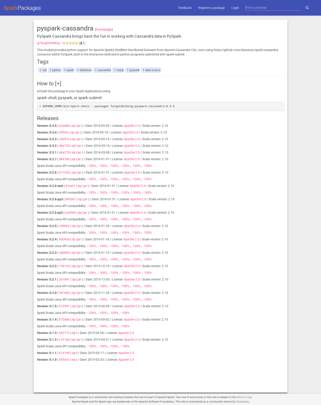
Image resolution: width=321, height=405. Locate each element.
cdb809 (64, 252)
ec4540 (70, 212)
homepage (104, 29)
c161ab (64, 339)
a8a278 (64, 152)
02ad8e (64, 125)
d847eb (64, 159)
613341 (64, 306)
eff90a (63, 132)
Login (235, 8)
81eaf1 (70, 186)
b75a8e (64, 319)
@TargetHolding (48, 43)
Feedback (185, 8)
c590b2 (64, 226)
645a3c (64, 359)
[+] (58, 83)
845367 (70, 199)
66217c (64, 333)
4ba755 (64, 145)
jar (79, 125)
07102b (64, 172)
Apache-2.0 (132, 125)
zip (73, 125)
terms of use (244, 397)
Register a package (211, 8)
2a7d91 (64, 279)
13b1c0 (64, 266)
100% (92, 166)
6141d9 (64, 353)
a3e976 (64, 139)
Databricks (242, 401)
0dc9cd (64, 239)
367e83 (64, 293)
